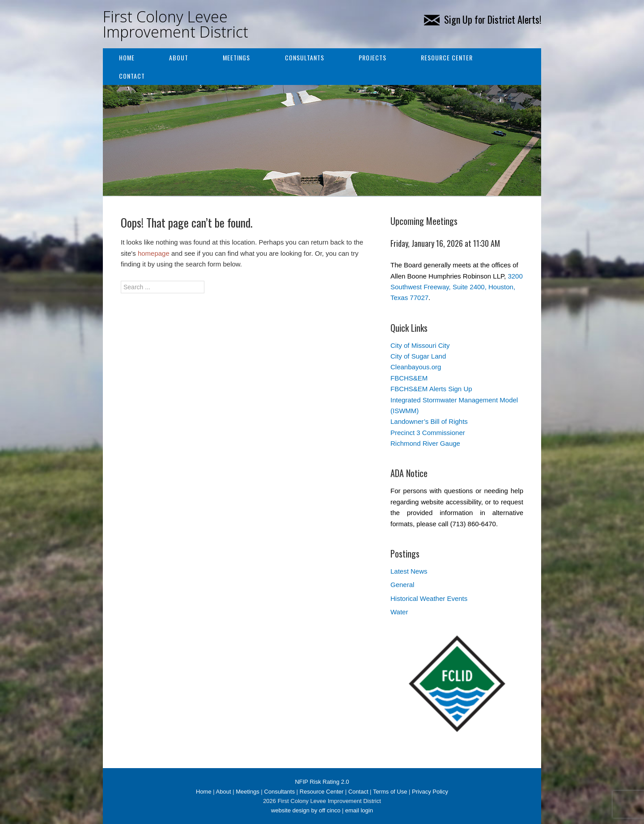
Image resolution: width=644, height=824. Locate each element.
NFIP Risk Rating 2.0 (322, 781)
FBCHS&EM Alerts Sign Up (431, 389)
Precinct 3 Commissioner (427, 432)
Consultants (304, 57)
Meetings (236, 57)
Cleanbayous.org (415, 367)
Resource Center (447, 57)
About (178, 57)
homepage (153, 253)
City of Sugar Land (418, 356)
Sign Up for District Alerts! (482, 19)
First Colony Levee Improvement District (175, 24)
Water (399, 612)
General (402, 584)
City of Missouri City (420, 345)
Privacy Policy (430, 791)
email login (359, 810)
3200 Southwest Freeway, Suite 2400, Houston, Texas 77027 (456, 287)
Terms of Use (390, 791)
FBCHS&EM (409, 378)
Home (127, 57)
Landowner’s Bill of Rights (429, 421)
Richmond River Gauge (425, 443)
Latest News (409, 571)
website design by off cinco (305, 810)
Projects (372, 57)
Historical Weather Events (428, 598)
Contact (132, 75)
